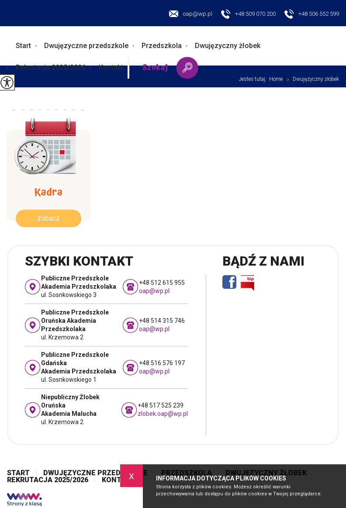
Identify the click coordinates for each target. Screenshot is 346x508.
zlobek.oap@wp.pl (163, 413)
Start (23, 45)
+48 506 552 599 (311, 14)
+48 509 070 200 (248, 14)
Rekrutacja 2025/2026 (51, 67)
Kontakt (111, 67)
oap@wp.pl (190, 13)
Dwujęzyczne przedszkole (86, 45)
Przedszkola (162, 45)
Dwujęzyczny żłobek (227, 45)
